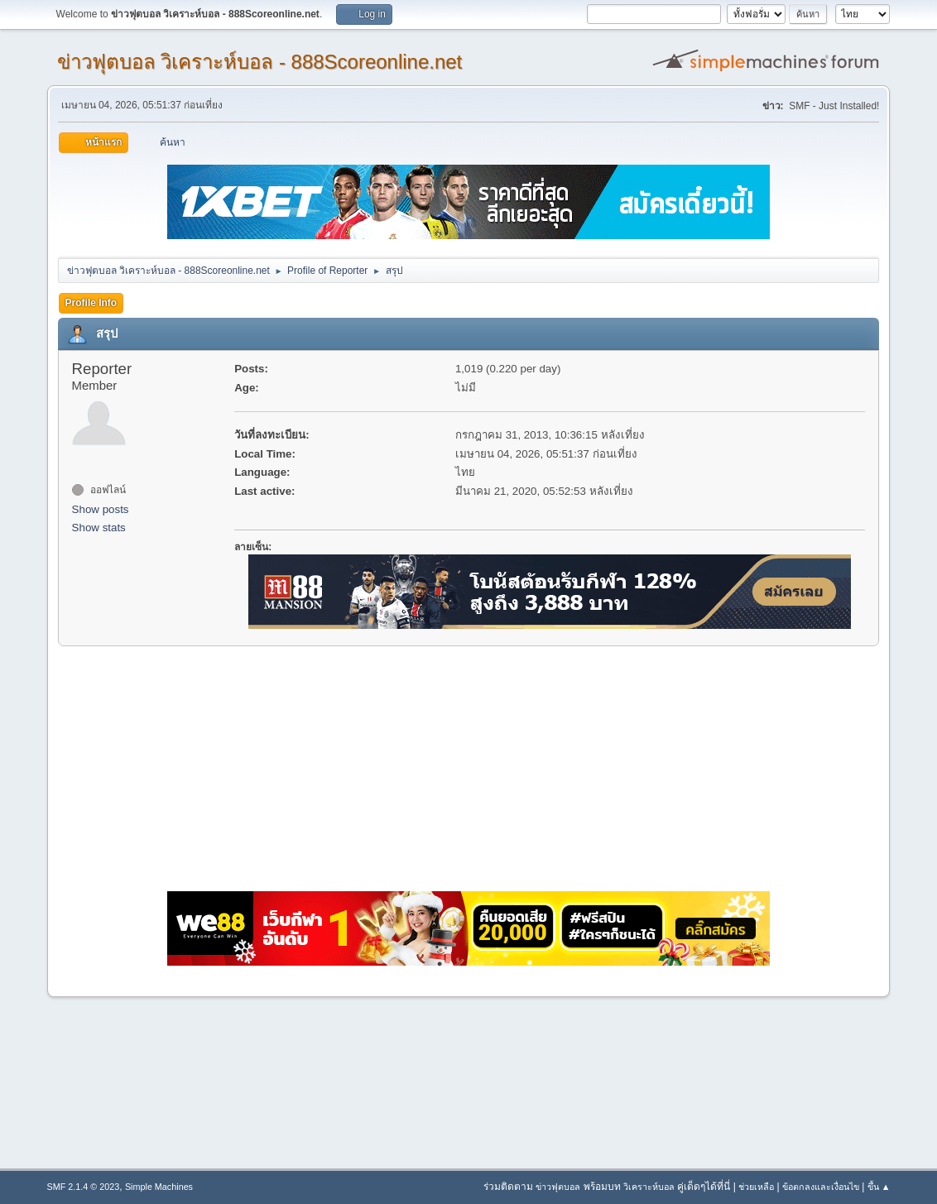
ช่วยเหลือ (756, 1187)
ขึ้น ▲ (879, 1187)
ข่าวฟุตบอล (558, 1187)
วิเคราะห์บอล (649, 1187)
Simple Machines (159, 1187)
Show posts (100, 509)
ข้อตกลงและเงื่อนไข (820, 1187)
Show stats (99, 527)
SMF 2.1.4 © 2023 (83, 1187)
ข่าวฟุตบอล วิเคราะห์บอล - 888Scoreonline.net (260, 61)
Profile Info (91, 303)
